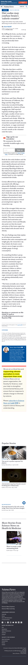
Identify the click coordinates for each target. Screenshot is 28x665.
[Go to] (3, 341)
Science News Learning (8, 608)
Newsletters (4, 629)
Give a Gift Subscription (7, 617)
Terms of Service (16, 653)
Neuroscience (6, 504)
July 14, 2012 (19, 324)
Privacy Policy (23, 653)
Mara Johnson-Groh (7, 487)
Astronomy (5, 481)
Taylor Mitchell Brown (7, 464)
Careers (3, 644)
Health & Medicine (14, 10)
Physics (4, 459)
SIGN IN (22, 6)
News (5, 10)
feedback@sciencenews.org (13, 316)
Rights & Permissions (6, 631)
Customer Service (6, 619)
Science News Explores (8, 606)
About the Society (6, 639)
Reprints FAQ (6, 318)
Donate (3, 642)
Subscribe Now (22, 2)
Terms (18, 153)
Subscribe (4, 614)
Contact (3, 634)
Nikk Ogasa (10, 550)
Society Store (5, 641)
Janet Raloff (7, 26)
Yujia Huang (5, 510)
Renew (3, 616)
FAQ (3, 627)
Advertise (4, 632)
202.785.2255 (23, 652)
